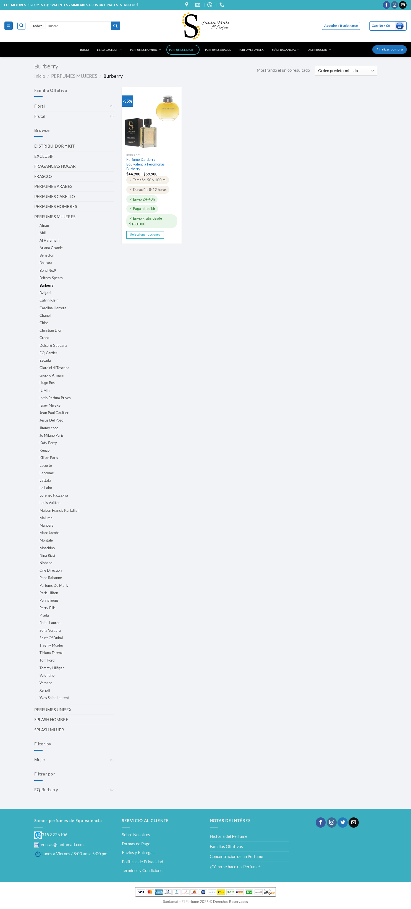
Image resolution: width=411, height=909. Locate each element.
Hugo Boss (48, 382)
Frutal (39, 116)
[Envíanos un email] (403, 5)
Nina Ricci (47, 555)
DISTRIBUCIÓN (319, 49)
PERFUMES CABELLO (54, 196)
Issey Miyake (50, 405)
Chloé (44, 323)
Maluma (46, 518)
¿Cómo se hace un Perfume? (235, 866)
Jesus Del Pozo (51, 420)
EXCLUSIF (43, 156)
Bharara (46, 262)
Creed (44, 337)
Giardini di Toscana (54, 368)
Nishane (46, 563)
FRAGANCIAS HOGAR (55, 166)
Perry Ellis (48, 608)
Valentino (47, 675)
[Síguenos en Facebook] (386, 5)
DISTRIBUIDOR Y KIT (54, 145)
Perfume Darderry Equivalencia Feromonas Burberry (145, 164)
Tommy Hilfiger (52, 668)
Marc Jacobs (49, 533)
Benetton (47, 255)
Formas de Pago (136, 843)
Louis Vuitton (50, 502)
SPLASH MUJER (49, 729)
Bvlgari (45, 292)
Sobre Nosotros (136, 834)
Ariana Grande (51, 248)
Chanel (45, 315)
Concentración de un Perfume (236, 856)
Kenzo (44, 450)
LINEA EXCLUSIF (109, 49)
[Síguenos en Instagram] (395, 5)
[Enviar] (115, 26)
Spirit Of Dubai (51, 638)
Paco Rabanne (51, 577)
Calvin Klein (49, 300)
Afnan (44, 225)
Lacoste (46, 465)
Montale (46, 540)
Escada (45, 360)
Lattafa (45, 480)
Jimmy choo (49, 428)
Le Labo (46, 488)
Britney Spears (51, 278)
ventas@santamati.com (58, 844)
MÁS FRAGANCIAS (286, 49)
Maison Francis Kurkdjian (59, 510)
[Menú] (8, 26)
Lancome (47, 473)
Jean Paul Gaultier (54, 412)
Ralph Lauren (50, 622)
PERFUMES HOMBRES (55, 206)
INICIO (84, 49)
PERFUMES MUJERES (74, 76)
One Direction (51, 570)
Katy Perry (48, 443)
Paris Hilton (49, 593)
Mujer (39, 759)
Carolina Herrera (53, 308)
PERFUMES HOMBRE (145, 49)
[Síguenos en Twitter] (342, 822)
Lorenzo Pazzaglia (54, 495)
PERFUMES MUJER (183, 49)
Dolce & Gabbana (53, 345)
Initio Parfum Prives (55, 398)
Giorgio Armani (52, 375)
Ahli (43, 233)
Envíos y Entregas (138, 852)
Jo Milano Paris (52, 435)
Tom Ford (47, 660)
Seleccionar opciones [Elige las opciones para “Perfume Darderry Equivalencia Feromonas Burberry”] (145, 234)
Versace (46, 683)
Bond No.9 (48, 270)
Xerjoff (45, 690)
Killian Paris (49, 457)
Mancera (47, 525)
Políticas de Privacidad (142, 861)
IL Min (44, 390)
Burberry (47, 285)
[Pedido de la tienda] (346, 71)
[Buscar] (21, 26)
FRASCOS (43, 176)
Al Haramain (49, 240)
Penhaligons (49, 600)
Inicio (39, 76)
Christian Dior (51, 330)
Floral (39, 105)
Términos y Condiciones (143, 870)
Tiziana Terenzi (51, 653)
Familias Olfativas (226, 846)
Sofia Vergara (50, 630)
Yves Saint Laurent (54, 697)
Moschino (47, 548)
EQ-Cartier (48, 353)
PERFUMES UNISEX (251, 49)
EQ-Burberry (46, 789)
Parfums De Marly (54, 585)
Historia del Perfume (228, 836)
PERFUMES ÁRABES (218, 49)
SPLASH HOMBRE (51, 719)
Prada (44, 615)
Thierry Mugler (51, 645)
